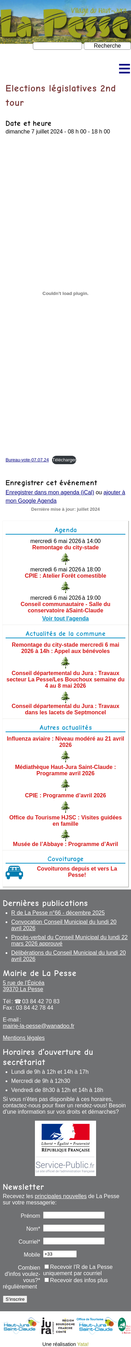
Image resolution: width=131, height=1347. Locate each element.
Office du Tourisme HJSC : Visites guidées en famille (65, 821)
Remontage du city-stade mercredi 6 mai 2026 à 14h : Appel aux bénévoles (65, 648)
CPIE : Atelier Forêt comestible (65, 576)
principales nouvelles (61, 1196)
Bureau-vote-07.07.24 (27, 459)
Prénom (30, 1216)
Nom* (33, 1229)
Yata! (83, 1344)
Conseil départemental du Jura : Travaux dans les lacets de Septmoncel (65, 709)
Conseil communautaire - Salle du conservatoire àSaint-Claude (65, 607)
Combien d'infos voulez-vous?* (22, 1274)
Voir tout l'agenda (65, 618)
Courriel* (29, 1242)
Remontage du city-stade (65, 547)
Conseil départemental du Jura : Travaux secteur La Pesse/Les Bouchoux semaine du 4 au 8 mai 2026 (66, 679)
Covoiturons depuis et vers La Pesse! (77, 872)
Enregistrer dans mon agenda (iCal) (50, 492)
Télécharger (64, 459)
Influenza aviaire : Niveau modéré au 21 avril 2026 (65, 742)
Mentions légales (24, 1038)
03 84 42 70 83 (41, 1001)
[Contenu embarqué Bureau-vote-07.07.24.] (65, 293)
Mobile (32, 1255)
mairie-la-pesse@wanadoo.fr (38, 1026)
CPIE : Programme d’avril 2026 (65, 795)
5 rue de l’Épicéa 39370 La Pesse (23, 986)
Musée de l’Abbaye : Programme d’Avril (65, 844)
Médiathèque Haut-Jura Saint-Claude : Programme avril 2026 (65, 770)
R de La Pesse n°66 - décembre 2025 (58, 913)
